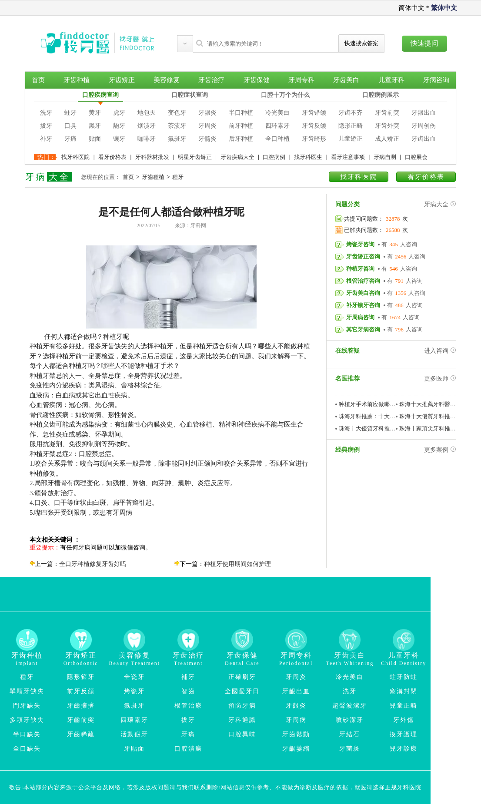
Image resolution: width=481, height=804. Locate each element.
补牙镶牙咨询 (363, 305)
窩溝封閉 (404, 691)
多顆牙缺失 (27, 720)
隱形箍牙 (81, 677)
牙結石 (349, 734)
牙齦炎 (296, 705)
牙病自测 (385, 157)
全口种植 (277, 139)
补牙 (46, 139)
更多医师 (440, 378)
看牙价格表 (112, 157)
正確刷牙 (242, 677)
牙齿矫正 (122, 79)
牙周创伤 (423, 125)
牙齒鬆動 (296, 734)
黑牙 (95, 125)
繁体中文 (444, 7)
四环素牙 (277, 125)
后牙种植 (241, 139)
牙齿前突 (387, 112)
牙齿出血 (423, 139)
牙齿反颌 (314, 125)
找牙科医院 (75, 157)
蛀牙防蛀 (404, 677)
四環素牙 (134, 720)
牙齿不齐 (350, 112)
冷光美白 (277, 112)
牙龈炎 (207, 112)
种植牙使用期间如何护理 (237, 564)
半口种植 (241, 112)
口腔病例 (274, 157)
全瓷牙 (134, 677)
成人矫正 (387, 139)
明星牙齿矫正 (195, 157)
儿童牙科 (391, 79)
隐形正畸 (350, 125)
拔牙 (46, 125)
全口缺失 (27, 748)
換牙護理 (404, 734)
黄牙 (95, 112)
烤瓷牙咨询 (360, 244)
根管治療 (188, 705)
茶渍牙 (177, 125)
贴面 (95, 139)
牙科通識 (242, 720)
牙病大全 (440, 204)
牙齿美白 (346, 79)
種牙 (178, 177)
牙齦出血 (296, 691)
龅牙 (119, 125)
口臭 (70, 125)
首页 (38, 79)
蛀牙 (70, 112)
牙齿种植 (76, 79)
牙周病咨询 (360, 317)
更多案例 (440, 450)
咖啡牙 (146, 139)
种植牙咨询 (360, 268)
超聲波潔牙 (349, 705)
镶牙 (119, 139)
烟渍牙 (146, 125)
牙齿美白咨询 (363, 293)
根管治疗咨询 (363, 281)
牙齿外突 (387, 125)
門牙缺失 (27, 705)
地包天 (146, 112)
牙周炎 (207, 125)
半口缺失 (27, 734)
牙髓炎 (207, 139)
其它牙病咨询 (363, 329)
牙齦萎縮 (296, 748)
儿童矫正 (350, 139)
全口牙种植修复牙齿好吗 (92, 564)
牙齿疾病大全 (237, 157)
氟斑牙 (177, 139)
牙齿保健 (257, 79)
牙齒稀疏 (81, 734)
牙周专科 (301, 79)
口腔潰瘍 (188, 748)
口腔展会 (416, 157)
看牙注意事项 (348, 157)
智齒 (188, 691)
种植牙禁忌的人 (52, 375)
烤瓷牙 (134, 691)
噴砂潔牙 (350, 720)
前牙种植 (241, 125)
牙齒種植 (153, 177)
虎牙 (119, 112)
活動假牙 (134, 734)
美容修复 (167, 79)
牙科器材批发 (152, 157)
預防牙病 (242, 705)
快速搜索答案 (361, 43)
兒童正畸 (404, 705)
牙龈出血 (423, 112)
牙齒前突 (81, 720)
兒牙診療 (404, 748)
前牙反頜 (81, 691)
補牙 (188, 677)
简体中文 (411, 7)
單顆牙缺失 (27, 691)
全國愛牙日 (242, 691)
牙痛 (70, 139)
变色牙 (177, 112)
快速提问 (424, 43)
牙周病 (296, 720)
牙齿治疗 (211, 79)
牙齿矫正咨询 (363, 256)
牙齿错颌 (314, 112)
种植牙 (113, 336)
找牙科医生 (308, 157)
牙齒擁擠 (81, 705)
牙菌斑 (349, 748)
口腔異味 (242, 734)
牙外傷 (403, 720)
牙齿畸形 (314, 139)
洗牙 (46, 112)
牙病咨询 (436, 79)
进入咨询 (440, 350)
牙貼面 (134, 748)
